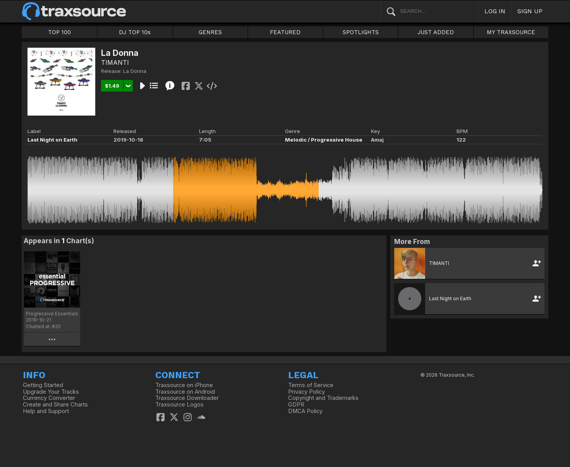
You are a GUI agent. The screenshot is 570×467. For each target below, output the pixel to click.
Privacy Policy (306, 391)
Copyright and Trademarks (323, 397)
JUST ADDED (435, 32)
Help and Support (46, 411)
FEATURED (285, 32)
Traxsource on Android (185, 391)
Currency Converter (49, 397)
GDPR (296, 404)
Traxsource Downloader (187, 397)
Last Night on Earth (52, 140)
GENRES (210, 32)
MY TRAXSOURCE (511, 32)
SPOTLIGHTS (361, 32)
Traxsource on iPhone (184, 385)
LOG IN (494, 11)
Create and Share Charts (55, 404)
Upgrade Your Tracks (51, 391)
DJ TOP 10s (135, 32)
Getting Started (43, 385)
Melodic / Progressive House (323, 140)
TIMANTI (115, 62)
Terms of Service (310, 385)
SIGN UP (530, 11)
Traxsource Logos (179, 404)
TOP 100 (59, 32)
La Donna (134, 71)
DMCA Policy (305, 411)
